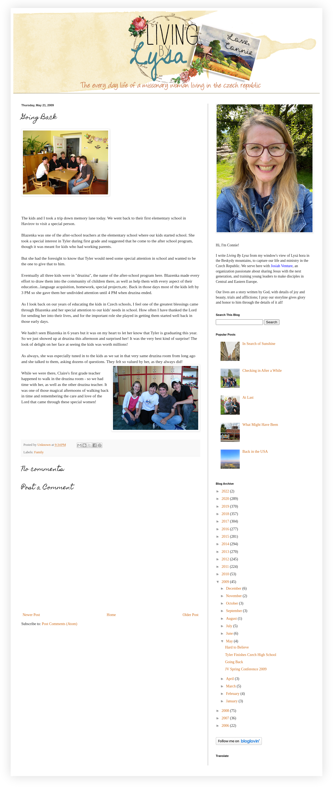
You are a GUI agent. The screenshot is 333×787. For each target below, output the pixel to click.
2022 (226, 491)
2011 (226, 567)
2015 (226, 537)
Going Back (234, 662)
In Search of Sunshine (258, 344)
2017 (226, 521)
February (233, 694)
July (229, 626)
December (234, 588)
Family (39, 452)
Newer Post (31, 615)
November (234, 596)
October (232, 603)
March (231, 686)
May (230, 641)
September (234, 611)
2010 (226, 574)
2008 (226, 711)
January (232, 701)
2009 (226, 582)
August (232, 619)
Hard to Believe (237, 647)
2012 (226, 559)
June (230, 633)
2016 (226, 529)
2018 (226, 514)
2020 (226, 499)
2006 (226, 726)
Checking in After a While (262, 371)
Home (111, 615)
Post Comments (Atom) (59, 624)
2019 (226, 506)
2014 (226, 544)
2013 (226, 552)
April (230, 679)
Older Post (191, 615)
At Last (248, 397)
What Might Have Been (260, 425)
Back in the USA (255, 452)
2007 (226, 718)
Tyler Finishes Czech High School (250, 655)
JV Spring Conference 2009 (246, 669)
